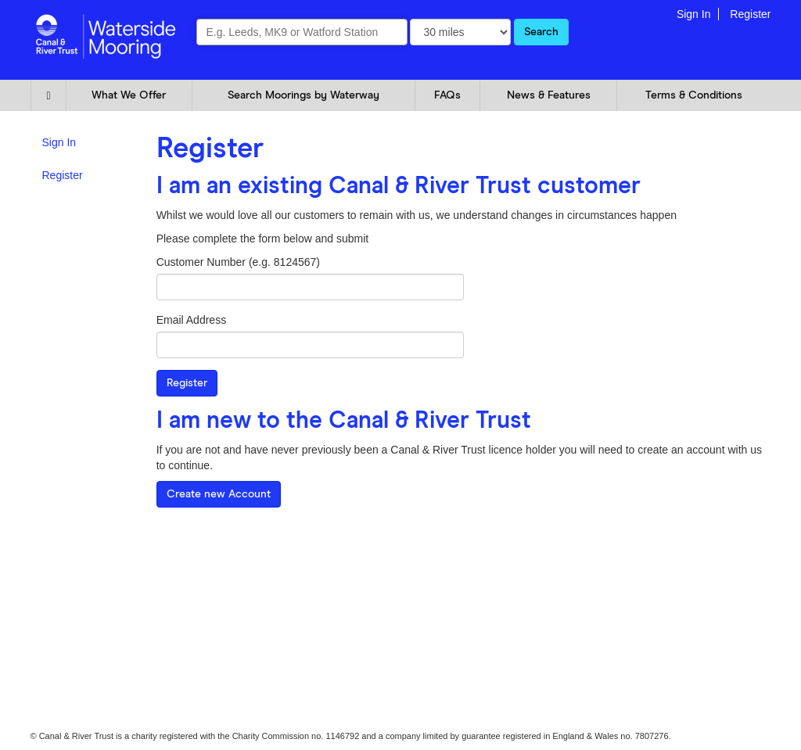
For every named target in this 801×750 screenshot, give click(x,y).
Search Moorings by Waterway (303, 95)
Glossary (201, 548)
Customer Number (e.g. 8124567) (238, 262)
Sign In (694, 14)
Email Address (191, 320)
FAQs (447, 95)
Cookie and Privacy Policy (80, 548)
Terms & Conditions (693, 95)
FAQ (157, 548)
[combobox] (302, 32)
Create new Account (219, 494)
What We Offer (129, 95)
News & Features (549, 95)
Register (750, 14)
